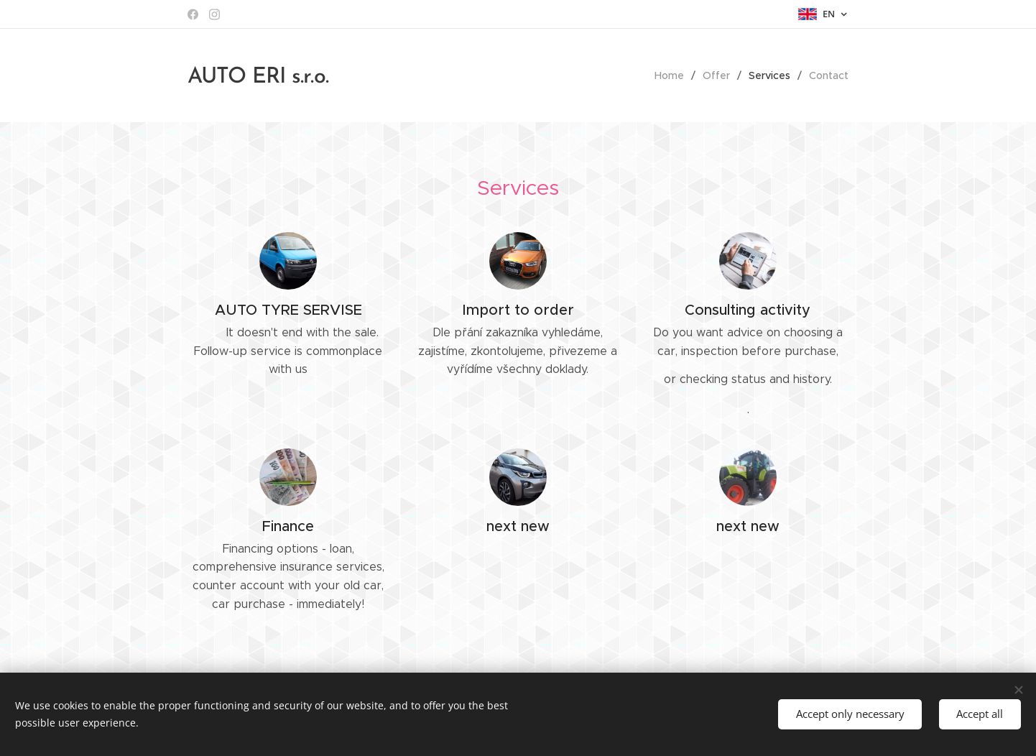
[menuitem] (673, 75)
